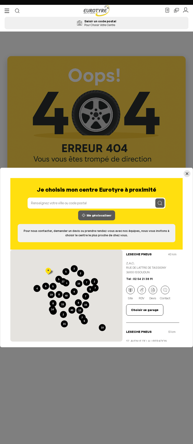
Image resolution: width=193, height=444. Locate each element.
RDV (141, 293)
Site (130, 293)
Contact (165, 293)
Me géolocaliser (96, 215)
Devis (153, 293)
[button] (8, 11)
